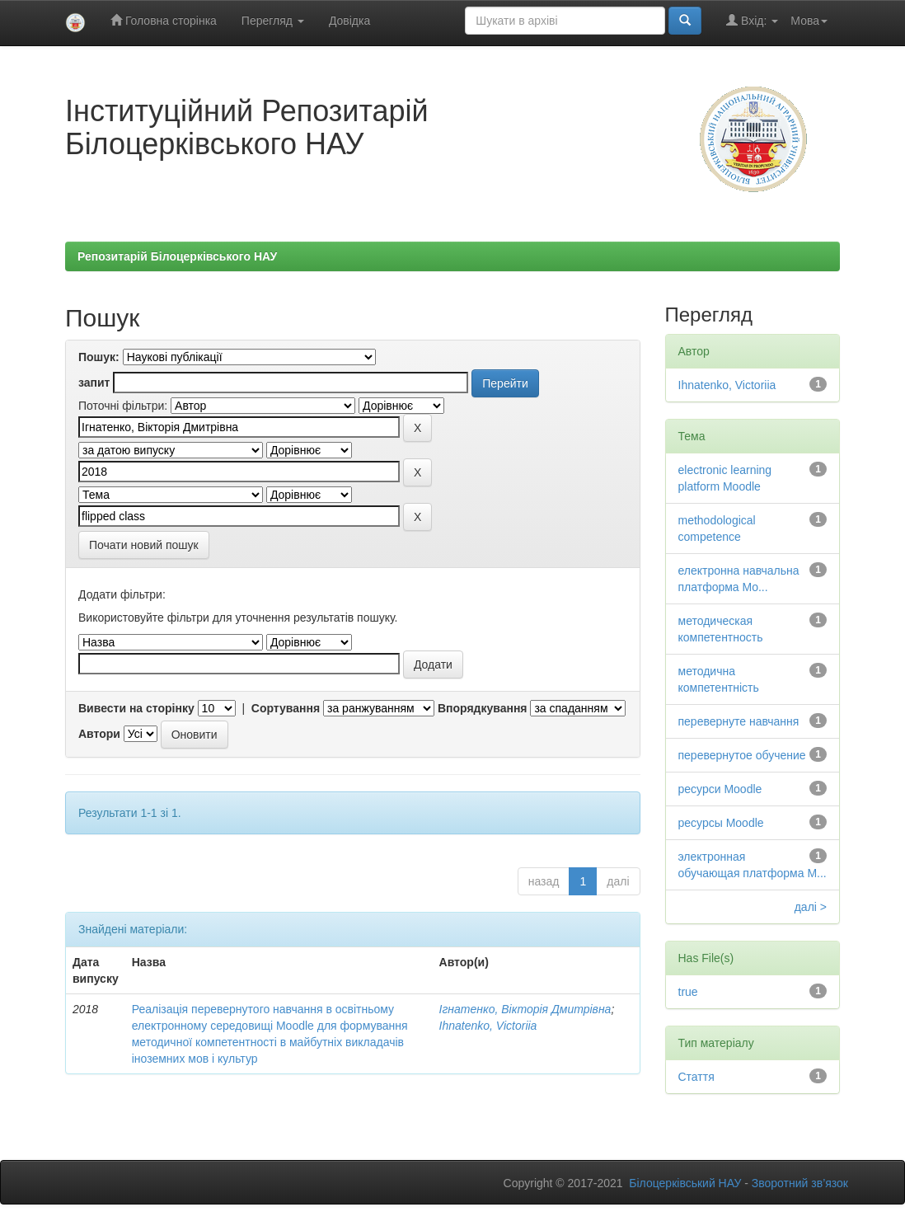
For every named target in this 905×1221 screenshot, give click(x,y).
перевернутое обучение (742, 755)
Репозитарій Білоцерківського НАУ (177, 256)
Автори (99, 733)
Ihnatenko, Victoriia (488, 1025)
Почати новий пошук (144, 545)
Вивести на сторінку (136, 708)
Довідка (349, 20)
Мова (809, 20)
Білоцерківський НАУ (685, 1183)
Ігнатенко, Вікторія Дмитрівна (525, 1009)
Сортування (285, 708)
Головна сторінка (163, 20)
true (688, 991)
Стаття (696, 1076)
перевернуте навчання (738, 721)
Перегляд (272, 20)
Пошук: (99, 357)
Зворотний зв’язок (800, 1183)
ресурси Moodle (720, 789)
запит (94, 382)
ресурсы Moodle (721, 822)
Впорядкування (483, 708)
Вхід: (752, 20)
